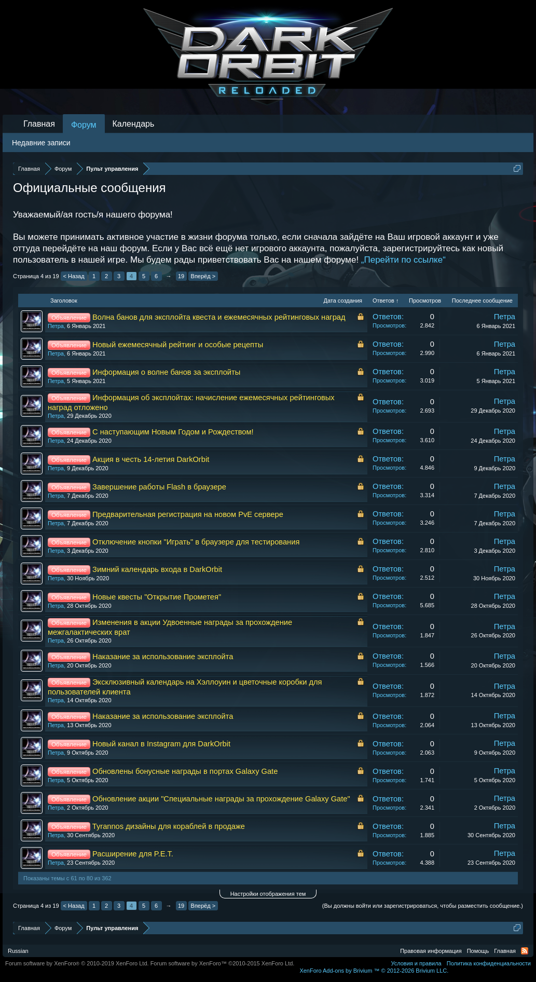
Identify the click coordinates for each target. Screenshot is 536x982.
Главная (39, 123)
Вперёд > (203, 276)
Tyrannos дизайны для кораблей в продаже (168, 826)
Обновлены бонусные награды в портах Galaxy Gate (185, 771)
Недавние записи (41, 143)
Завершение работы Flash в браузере (159, 487)
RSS (524, 950)
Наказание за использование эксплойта (162, 656)
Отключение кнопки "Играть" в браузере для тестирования (195, 542)
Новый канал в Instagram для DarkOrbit (161, 744)
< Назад (74, 276)
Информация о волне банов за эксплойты (166, 372)
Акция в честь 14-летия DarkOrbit (150, 459)
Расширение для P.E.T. (132, 854)
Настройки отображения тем (268, 894)
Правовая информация (430, 951)
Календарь (134, 123)
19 (181, 276)
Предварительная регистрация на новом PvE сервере (187, 514)
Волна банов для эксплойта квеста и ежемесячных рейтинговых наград (219, 317)
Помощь (478, 951)
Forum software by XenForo (77, 963)
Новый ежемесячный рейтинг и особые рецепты (177, 344)
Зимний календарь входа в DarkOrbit (157, 569)
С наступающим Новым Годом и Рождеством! (173, 432)
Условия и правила (416, 963)
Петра (56, 326)
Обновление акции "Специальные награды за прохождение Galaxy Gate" (221, 799)
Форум (84, 124)
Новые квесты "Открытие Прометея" (156, 597)
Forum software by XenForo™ (222, 963)
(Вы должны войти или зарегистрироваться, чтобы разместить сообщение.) (422, 906)
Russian (18, 951)
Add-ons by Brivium (373, 970)
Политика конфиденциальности (489, 963)
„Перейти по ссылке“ (403, 260)
